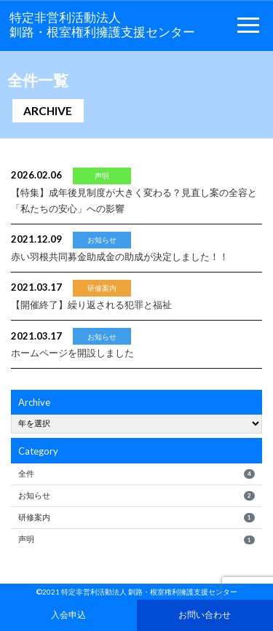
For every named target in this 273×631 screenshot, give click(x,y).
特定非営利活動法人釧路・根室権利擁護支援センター (102, 25)
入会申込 (68, 614)
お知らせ (136, 495)
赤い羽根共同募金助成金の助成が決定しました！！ (120, 256)
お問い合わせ (204, 614)
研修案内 (136, 517)
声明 (136, 539)
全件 (136, 474)
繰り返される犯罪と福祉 (91, 304)
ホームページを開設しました (72, 352)
